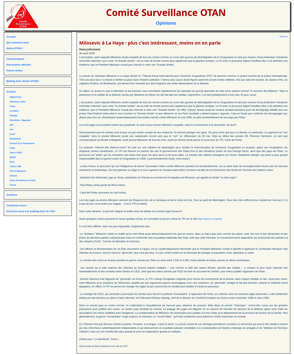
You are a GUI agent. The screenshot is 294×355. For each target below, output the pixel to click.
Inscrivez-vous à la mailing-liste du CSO (30, 211)
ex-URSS (14, 111)
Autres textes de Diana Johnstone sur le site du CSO (103, 346)
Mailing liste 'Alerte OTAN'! (22, 81)
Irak (11, 125)
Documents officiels (18, 64)
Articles (11, 91)
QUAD (13, 157)
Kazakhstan (15, 138)
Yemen (13, 185)
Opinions (166, 23)
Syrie (12, 162)
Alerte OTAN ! (14, 48)
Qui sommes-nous (17, 42)
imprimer (284, 36)
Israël (12, 134)
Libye (12, 148)
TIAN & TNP (15, 166)
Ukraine (13, 176)
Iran (12, 129)
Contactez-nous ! (16, 205)
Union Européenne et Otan (23, 180)
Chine (12, 106)
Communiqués (15, 58)
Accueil (10, 36)
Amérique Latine (18, 101)
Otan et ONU (16, 152)
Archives (11, 194)
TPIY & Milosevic (18, 171)
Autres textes (14, 70)
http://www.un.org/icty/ (210, 218)
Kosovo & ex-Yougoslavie (22, 143)
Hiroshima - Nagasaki (20, 120)
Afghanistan (16, 97)
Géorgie (13, 115)
